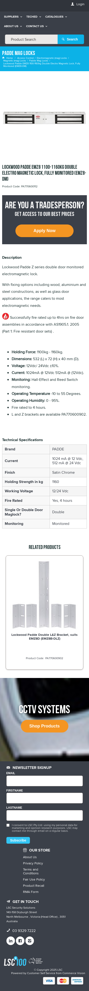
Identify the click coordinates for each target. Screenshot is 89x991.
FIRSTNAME (14, 790)
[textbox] (31, 39)
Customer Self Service (41, 973)
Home (8, 58)
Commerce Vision (73, 973)
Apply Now (44, 230)
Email (10, 773)
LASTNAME (14, 807)
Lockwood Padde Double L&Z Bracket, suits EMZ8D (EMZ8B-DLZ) (44, 636)
